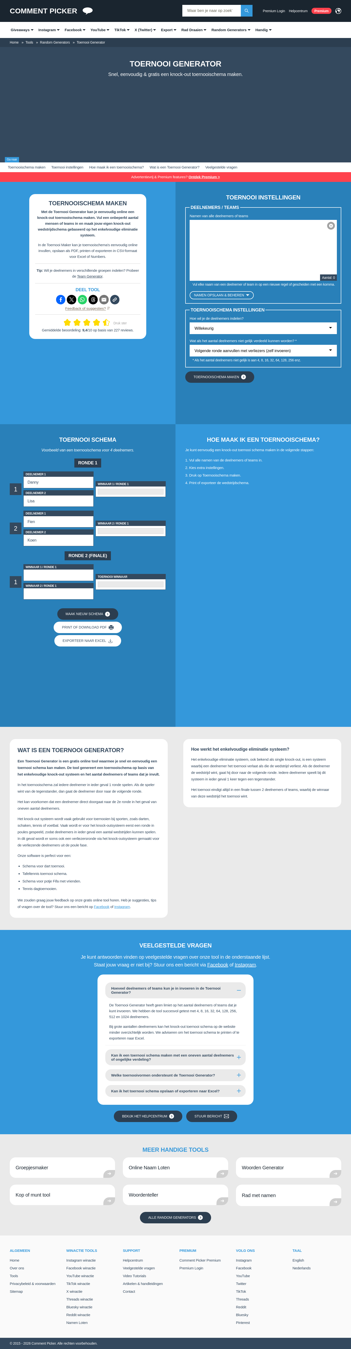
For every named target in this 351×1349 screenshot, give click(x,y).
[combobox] (211, 11)
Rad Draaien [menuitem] (192, 30)
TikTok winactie (78, 1284)
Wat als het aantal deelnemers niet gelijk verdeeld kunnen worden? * (243, 341)
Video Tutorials (134, 1276)
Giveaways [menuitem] (20, 30)
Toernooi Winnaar (112, 577)
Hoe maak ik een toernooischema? (116, 167)
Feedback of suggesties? (87, 308)
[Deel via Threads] (93, 299)
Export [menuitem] (167, 30)
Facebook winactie (81, 1268)
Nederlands (301, 1268)
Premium (321, 11)
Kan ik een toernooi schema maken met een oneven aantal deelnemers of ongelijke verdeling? (172, 1057)
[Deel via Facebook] (60, 299)
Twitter (241, 1284)
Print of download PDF (87, 627)
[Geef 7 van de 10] (95, 322)
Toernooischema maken (26, 167)
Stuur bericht (212, 1116)
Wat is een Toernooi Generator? (174, 167)
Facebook (101, 907)
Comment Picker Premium (200, 1260)
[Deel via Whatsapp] (82, 299)
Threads (242, 1299)
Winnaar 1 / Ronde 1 (113, 484)
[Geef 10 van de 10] (108, 322)
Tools (14, 1276)
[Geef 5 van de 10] (85, 322)
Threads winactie (79, 1299)
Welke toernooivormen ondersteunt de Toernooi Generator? (163, 1075)
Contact (129, 1291)
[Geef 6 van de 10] (89, 322)
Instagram (122, 907)
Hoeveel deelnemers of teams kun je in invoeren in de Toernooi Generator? (166, 990)
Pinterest (243, 1323)
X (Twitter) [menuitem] (143, 30)
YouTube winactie (80, 1276)
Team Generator (89, 276)
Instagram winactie (81, 1260)
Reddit (241, 1307)
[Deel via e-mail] (103, 299)
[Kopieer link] (114, 299)
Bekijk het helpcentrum (148, 1116)
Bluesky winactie (79, 1307)
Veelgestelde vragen (221, 167)
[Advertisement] (175, 116)
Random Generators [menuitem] (228, 30)
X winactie (74, 1291)
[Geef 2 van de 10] (69, 322)
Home (14, 1260)
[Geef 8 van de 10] (98, 322)
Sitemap (16, 1291)
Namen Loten (77, 1323)
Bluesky (242, 1315)
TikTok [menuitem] (120, 30)
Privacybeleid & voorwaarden (33, 1284)
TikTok (241, 1291)
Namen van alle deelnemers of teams (219, 216)
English (298, 1260)
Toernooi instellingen (67, 167)
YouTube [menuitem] (98, 30)
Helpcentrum (298, 11)
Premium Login (274, 11)
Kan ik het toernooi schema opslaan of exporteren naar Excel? (165, 1091)
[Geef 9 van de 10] (104, 322)
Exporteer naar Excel (88, 640)
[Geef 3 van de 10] (75, 322)
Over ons (17, 1268)
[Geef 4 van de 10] (79, 322)
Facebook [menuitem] (73, 30)
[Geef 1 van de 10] (65, 322)
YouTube (243, 1276)
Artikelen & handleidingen (143, 1284)
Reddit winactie (78, 1315)
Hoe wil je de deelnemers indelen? (217, 318)
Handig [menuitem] (261, 30)
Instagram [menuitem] (47, 30)
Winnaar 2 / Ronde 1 (113, 523)
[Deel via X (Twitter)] (71, 299)
